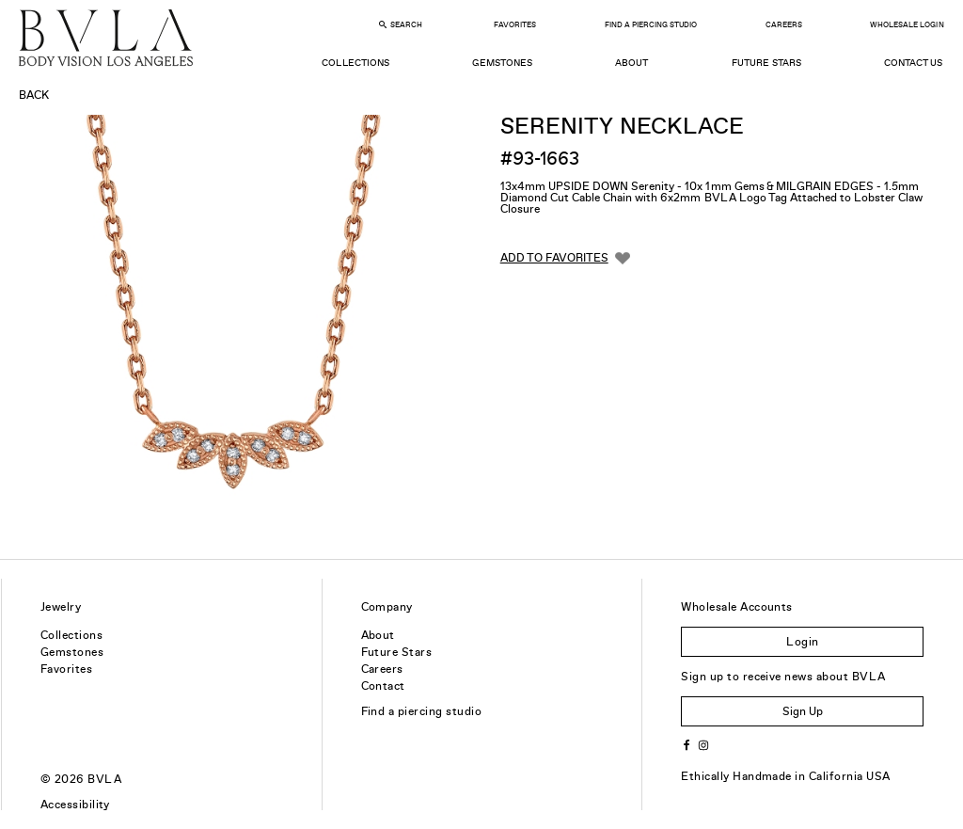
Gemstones (502, 62)
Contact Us (913, 62)
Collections (355, 62)
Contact (383, 685)
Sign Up (802, 711)
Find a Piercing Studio (651, 25)
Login (802, 641)
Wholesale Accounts (737, 606)
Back (34, 95)
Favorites (515, 25)
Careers (784, 25)
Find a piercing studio (421, 711)
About (631, 62)
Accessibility (75, 804)
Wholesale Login (906, 25)
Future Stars (766, 62)
